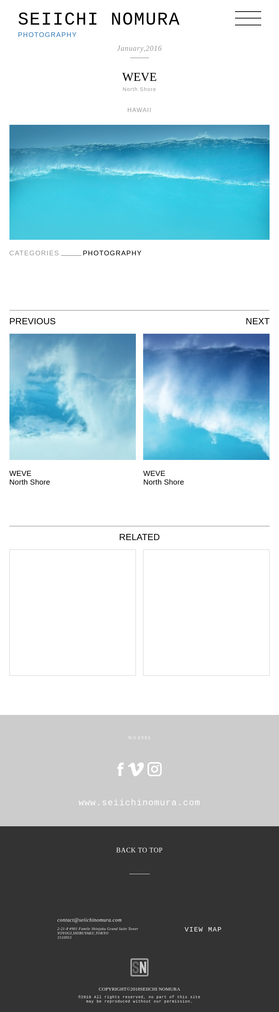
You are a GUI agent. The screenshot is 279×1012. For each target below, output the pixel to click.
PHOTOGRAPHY (47, 34)
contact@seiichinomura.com (89, 920)
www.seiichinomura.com (139, 803)
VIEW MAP (203, 930)
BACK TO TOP (139, 850)
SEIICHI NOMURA (99, 20)
